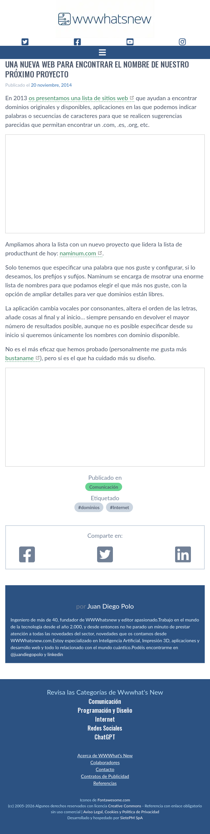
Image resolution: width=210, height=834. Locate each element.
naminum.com (78, 253)
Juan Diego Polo (110, 606)
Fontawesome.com (113, 799)
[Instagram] (185, 42)
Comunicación (103, 487)
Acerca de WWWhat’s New (105, 755)
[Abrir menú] (105, 52)
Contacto (105, 769)
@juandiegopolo (27, 654)
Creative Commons (124, 805)
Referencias (105, 783)
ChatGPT (104, 737)
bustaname (19, 357)
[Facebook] (80, 42)
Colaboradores (104, 762)
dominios (90, 507)
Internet (121, 507)
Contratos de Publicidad (105, 776)
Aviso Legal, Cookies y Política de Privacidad (121, 811)
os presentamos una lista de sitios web (78, 97)
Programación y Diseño (105, 710)
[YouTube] (132, 42)
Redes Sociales (105, 728)
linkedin (55, 654)
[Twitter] (27, 42)
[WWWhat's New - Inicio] (105, 19)
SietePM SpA (131, 817)
